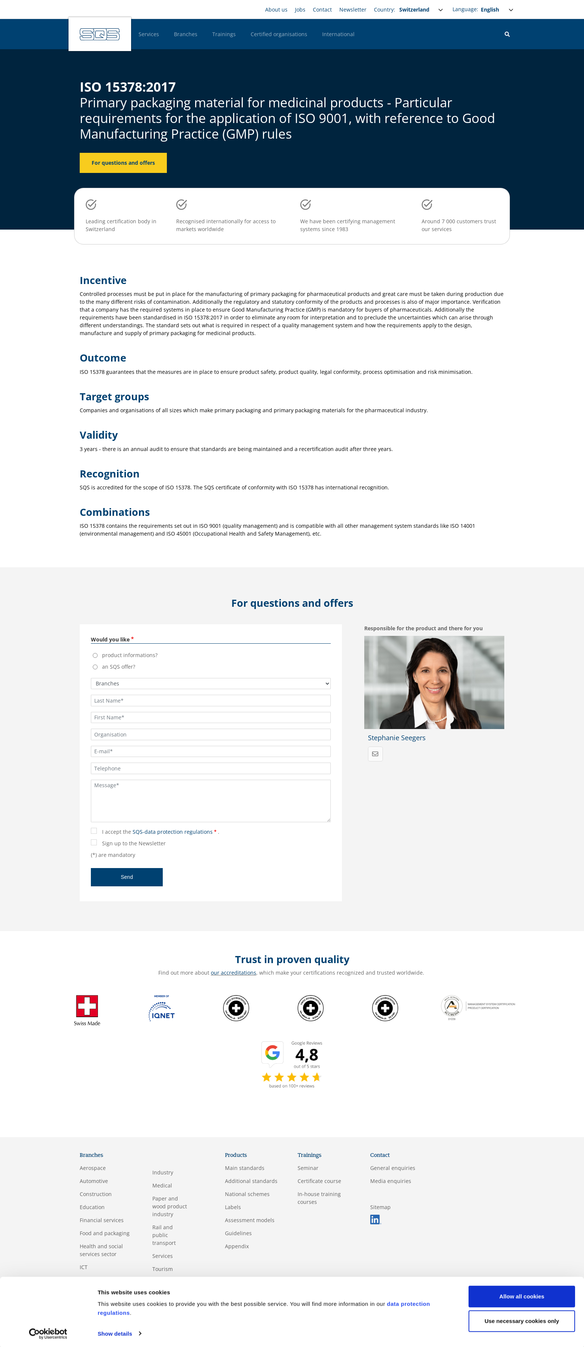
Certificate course (319, 1180)
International (338, 34)
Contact (322, 9)
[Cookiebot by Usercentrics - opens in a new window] (48, 1332)
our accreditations (233, 972)
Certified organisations (279, 34)
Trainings (224, 34)
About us (276, 9)
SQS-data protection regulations (173, 831)
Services (149, 34)
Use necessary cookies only (522, 1319)
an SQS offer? (118, 666)
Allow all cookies (522, 1295)
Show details (115, 1332)
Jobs (300, 9)
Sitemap (380, 1207)
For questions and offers (123, 162)
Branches (185, 34)
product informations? (130, 655)
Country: (384, 9)
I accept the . (160, 831)
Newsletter (352, 9)
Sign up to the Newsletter (134, 843)
